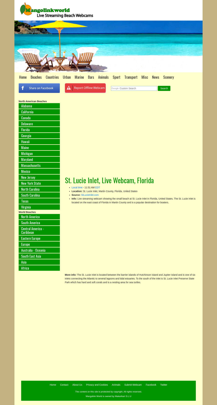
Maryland (27, 159)
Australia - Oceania (33, 250)
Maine (25, 147)
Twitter (163, 384)
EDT (97, 187)
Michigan (27, 153)
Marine (79, 77)
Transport (130, 77)
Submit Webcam (133, 384)
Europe (25, 244)
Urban (67, 77)
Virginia (26, 207)
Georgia (26, 135)
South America (30, 222)
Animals (103, 77)
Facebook (151, 384)
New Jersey (28, 177)
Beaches (36, 77)
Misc (145, 77)
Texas (24, 201)
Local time (77, 187)
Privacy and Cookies (97, 384)
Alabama (26, 105)
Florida (25, 129)
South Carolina (30, 195)
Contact (64, 384)
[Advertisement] (39, 330)
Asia (23, 262)
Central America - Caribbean (32, 230)
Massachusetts (31, 165)
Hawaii (25, 141)
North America (30, 216)
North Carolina (30, 189)
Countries (52, 77)
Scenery (168, 77)
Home (23, 77)
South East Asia (31, 256)
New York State (31, 183)
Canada (26, 117)
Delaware (27, 123)
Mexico (25, 171)
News (155, 77)
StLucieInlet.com (90, 195)
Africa (25, 268)
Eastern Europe (30, 238)
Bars (91, 77)
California (27, 111)
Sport (116, 77)
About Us (77, 384)
